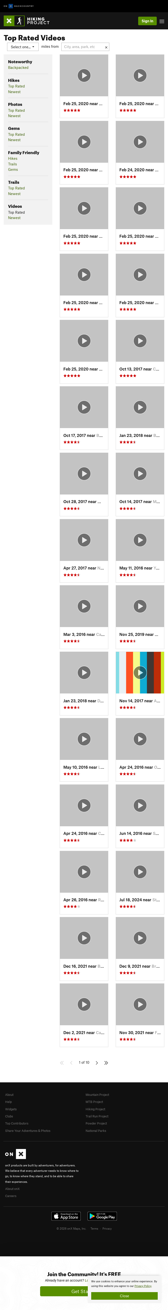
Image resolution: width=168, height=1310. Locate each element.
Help (8, 1102)
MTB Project (94, 1102)
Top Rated (16, 86)
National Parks (96, 1131)
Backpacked (18, 67)
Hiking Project (95, 1109)
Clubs (9, 1116)
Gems (13, 169)
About (9, 1095)
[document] (124, 1289)
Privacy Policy (142, 1286)
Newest (14, 91)
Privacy (107, 1228)
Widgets (11, 1109)
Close (124, 1296)
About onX (12, 1189)
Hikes (12, 158)
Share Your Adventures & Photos (27, 1131)
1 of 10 (84, 1062)
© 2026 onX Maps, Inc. (71, 1228)
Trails (12, 164)
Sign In (147, 21)
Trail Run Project (97, 1116)
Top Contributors (16, 1123)
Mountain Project (97, 1095)
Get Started (84, 1291)
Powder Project (96, 1123)
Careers (10, 1196)
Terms (94, 1228)
